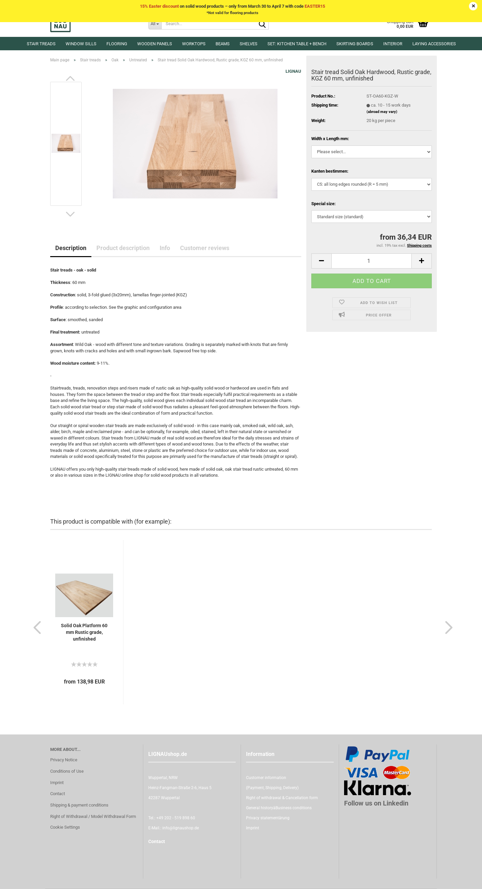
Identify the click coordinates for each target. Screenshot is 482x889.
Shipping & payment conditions (79, 805)
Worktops (194, 43)
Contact (57, 793)
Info (165, 247)
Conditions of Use (67, 771)
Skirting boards (354, 43)
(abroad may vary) (382, 112)
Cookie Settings (65, 827)
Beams (223, 43)
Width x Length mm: (330, 138)
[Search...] (154, 23)
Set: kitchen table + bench (296, 43)
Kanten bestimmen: (329, 171)
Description (70, 247)
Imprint (57, 782)
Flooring (116, 43)
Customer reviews (204, 247)
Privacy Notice (63, 759)
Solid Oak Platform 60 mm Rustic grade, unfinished (84, 632)
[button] (70, 78)
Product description (123, 247)
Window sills (81, 43)
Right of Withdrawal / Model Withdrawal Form (93, 816)
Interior (392, 43)
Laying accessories (434, 43)
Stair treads (41, 43)
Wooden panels (154, 43)
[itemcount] (371, 261)
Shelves (248, 43)
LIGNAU (293, 71)
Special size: (323, 203)
